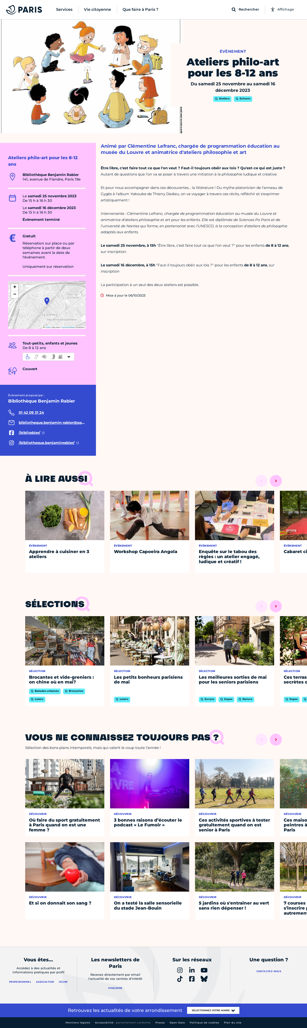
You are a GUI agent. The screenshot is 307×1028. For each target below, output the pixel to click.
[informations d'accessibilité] (48, 357)
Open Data (177, 1022)
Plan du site (233, 1022)
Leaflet (47, 327)
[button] (46, 301)
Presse (160, 1022)
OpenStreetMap (68, 327)
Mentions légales (77, 1022)
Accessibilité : (123, 1022)
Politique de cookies (204, 1022)
